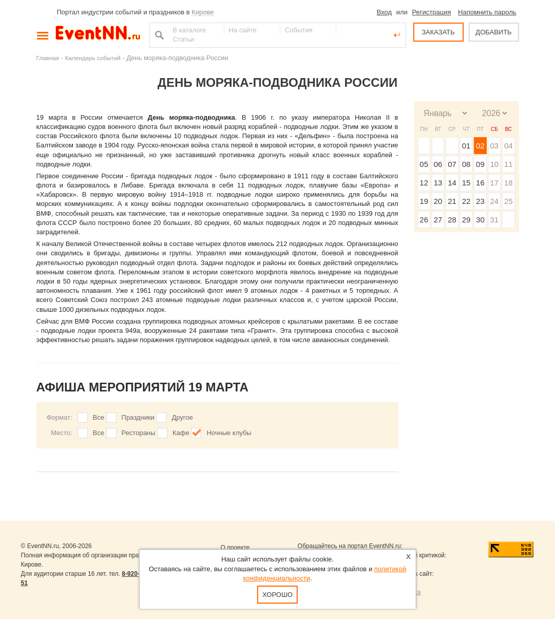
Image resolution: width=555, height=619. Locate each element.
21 (452, 201)
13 (438, 182)
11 (508, 164)
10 (494, 164)
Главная (47, 57)
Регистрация (431, 12)
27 (438, 219)
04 (508, 145)
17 (494, 182)
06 (438, 164)
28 (452, 219)
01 (466, 145)
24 (494, 201)
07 (452, 164)
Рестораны (139, 433)
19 (423, 201)
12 (423, 182)
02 (480, 145)
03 (494, 145)
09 (480, 164)
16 (480, 182)
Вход (384, 12)
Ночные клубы (228, 433)
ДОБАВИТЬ (493, 32)
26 (423, 219)
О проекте (235, 547)
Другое (182, 417)
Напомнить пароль (487, 12)
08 (466, 164)
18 (508, 182)
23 (480, 201)
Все (98, 417)
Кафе (181, 433)
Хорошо (277, 594)
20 (438, 201)
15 (466, 182)
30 (480, 219)
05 (423, 164)
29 (466, 219)
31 (494, 219)
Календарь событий (93, 57)
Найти (158, 35)
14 (452, 182)
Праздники (138, 417)
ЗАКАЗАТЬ (438, 32)
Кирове (203, 12)
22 (466, 201)
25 (508, 201)
